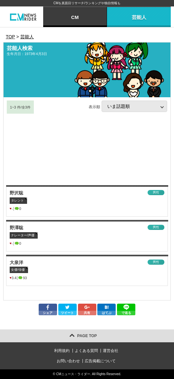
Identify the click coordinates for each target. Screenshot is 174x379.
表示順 (128, 106)
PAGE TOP (87, 336)
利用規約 (62, 350)
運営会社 (110, 350)
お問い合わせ (68, 361)
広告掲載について (100, 361)
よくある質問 (86, 350)
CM (75, 17)
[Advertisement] (87, 150)
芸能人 (139, 17)
